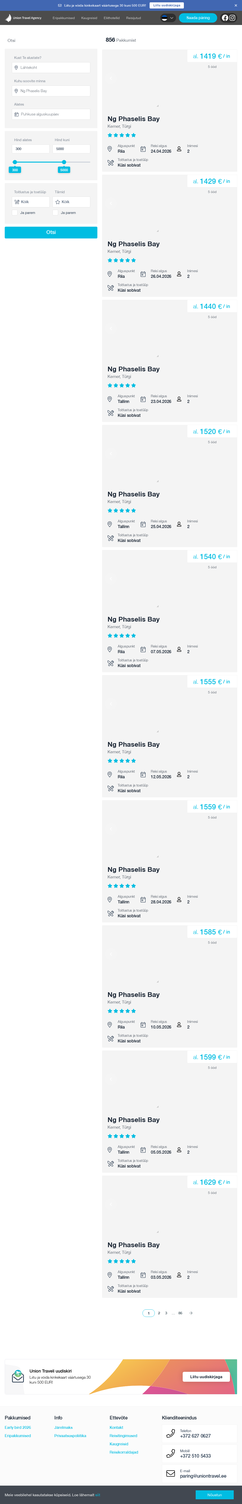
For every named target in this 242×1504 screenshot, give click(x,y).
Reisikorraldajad (124, 1452)
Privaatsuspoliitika (70, 1436)
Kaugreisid (89, 18)
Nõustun (214, 1495)
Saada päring (198, 18)
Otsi (51, 232)
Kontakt (116, 1428)
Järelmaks (63, 1428)
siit (97, 1495)
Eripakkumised (64, 18)
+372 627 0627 (195, 1436)
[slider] (15, 162)
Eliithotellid (112, 18)
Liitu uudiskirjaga (167, 5)
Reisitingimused (123, 1436)
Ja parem (27, 213)
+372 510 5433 (195, 1456)
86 (180, 1313)
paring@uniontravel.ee (203, 1476)
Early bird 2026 (18, 1428)
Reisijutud (133, 18)
